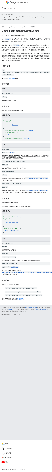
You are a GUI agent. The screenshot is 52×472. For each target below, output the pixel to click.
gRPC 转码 (11, 78)
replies (16, 45)
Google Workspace (11, 27)
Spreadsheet (15, 230)
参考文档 (32, 27)
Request (15, 125)
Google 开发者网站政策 (41, 309)
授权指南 (20, 299)
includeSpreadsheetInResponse (36, 178)
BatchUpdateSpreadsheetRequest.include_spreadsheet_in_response (27, 272)
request (8, 39)
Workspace (19, 2)
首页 (3, 27)
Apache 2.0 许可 (12, 309)
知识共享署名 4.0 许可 (31, 307)
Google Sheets (8, 8)
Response (15, 223)
